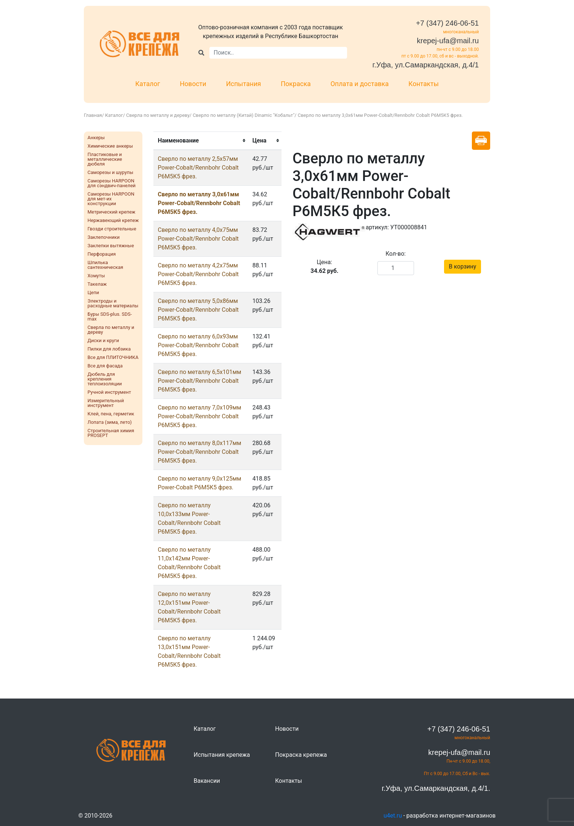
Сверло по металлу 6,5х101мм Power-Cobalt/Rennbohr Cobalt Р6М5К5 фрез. (199, 380)
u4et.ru (393, 815)
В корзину (462, 266)
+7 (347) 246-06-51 (447, 23)
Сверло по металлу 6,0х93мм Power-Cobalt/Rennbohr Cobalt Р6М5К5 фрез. (198, 345)
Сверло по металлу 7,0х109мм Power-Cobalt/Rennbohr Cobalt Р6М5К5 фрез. (199, 416)
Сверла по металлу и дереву (158, 115)
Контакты (424, 84)
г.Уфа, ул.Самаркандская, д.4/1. (436, 788)
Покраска (296, 84)
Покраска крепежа (301, 754)
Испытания (243, 84)
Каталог (147, 84)
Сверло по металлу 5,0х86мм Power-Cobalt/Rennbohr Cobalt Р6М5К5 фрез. (198, 309)
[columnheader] (200, 141)
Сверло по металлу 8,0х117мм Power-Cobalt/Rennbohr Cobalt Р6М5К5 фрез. (199, 452)
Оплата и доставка (360, 84)
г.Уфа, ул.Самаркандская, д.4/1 (425, 65)
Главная (93, 115)
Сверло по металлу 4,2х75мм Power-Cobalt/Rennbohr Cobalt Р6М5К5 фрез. (198, 274)
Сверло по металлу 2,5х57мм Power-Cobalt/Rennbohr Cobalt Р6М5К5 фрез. (198, 167)
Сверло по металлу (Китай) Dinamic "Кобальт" (243, 115)
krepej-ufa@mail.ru (448, 41)
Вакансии (207, 780)
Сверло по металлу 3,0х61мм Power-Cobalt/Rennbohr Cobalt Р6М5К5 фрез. (199, 203)
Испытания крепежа (222, 754)
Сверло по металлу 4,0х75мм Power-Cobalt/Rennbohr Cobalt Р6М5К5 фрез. (198, 238)
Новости (193, 84)
